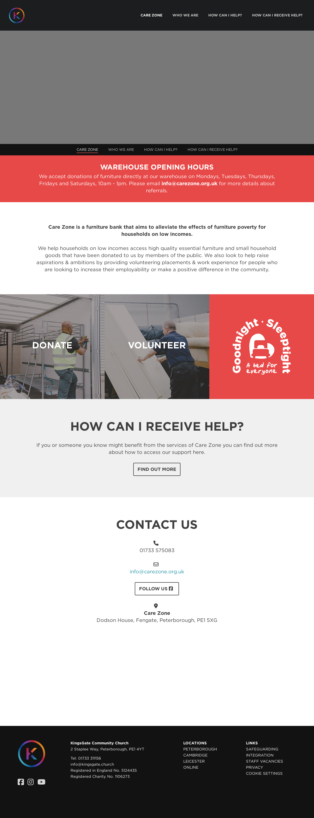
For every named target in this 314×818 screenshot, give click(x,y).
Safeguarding (262, 749)
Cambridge (195, 755)
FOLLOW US (157, 588)
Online (190, 767)
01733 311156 (89, 758)
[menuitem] (151, 15)
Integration (260, 755)
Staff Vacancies (264, 761)
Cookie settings (264, 773)
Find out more (157, 469)
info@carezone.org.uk (157, 572)
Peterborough (200, 749)
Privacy (254, 767)
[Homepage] (20, 15)
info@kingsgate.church (92, 764)
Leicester (194, 761)
